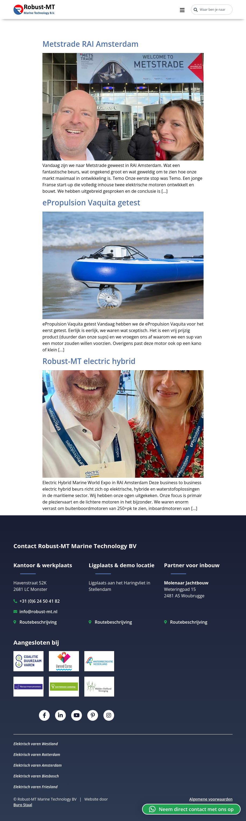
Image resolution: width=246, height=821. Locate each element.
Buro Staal (22, 804)
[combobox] (212, 9)
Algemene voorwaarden (211, 799)
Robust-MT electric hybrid (88, 361)
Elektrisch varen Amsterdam (37, 765)
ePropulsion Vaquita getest (91, 202)
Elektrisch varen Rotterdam (36, 754)
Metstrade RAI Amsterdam (90, 44)
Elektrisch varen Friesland (35, 786)
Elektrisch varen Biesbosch (36, 776)
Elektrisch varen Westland (35, 743)
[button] (191, 809)
